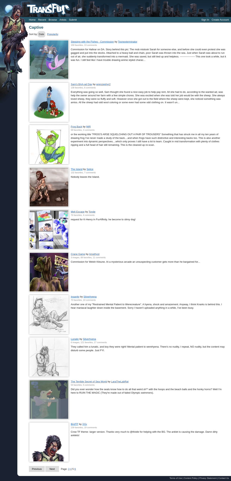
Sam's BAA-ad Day (81, 84)
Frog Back (76, 126)
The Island (77, 169)
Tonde (92, 211)
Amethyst (94, 254)
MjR (88, 126)
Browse (53, 19)
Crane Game (78, 254)
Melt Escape (78, 211)
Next (52, 469)
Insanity (75, 296)
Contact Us (223, 478)
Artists (62, 19)
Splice (90, 169)
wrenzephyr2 (103, 84)
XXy (84, 424)
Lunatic (75, 339)
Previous (37, 469)
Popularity (52, 34)
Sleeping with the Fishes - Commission (92, 41)
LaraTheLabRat (119, 381)
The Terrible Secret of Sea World (89, 381)
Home (32, 19)
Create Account (220, 19)
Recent (42, 19)
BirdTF (74, 424)
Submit (73, 19)
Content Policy (190, 478)
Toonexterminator (127, 41)
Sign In (205, 19)
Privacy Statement (208, 478)
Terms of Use (175, 478)
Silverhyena (90, 296)
